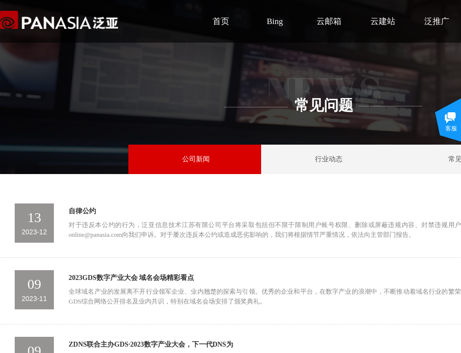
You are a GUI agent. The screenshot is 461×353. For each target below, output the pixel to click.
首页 (221, 21)
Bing (275, 21)
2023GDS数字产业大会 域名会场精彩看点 (131, 277)
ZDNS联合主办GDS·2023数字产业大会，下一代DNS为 (151, 344)
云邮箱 (328, 21)
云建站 (382, 21)
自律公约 (82, 211)
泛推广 (436, 21)
